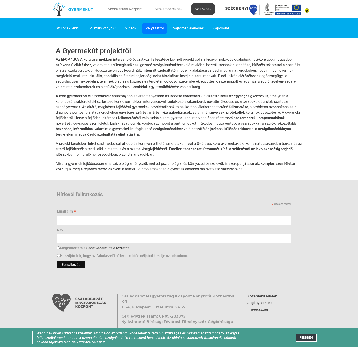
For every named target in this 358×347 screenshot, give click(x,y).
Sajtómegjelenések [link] (188, 28)
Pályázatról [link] (154, 28)
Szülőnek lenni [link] (67, 28)
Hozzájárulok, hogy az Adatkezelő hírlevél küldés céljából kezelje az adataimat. (124, 256)
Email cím (66, 212)
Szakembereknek (168, 9)
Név (60, 230)
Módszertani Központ (125, 9)
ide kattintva (81, 342)
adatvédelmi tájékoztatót (108, 248)
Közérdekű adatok (262, 296)
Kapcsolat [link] (221, 28)
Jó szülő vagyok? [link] (102, 28)
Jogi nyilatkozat (260, 303)
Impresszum (257, 309)
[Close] (306, 338)
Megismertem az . (95, 248)
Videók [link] (130, 28)
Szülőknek (203, 9)
